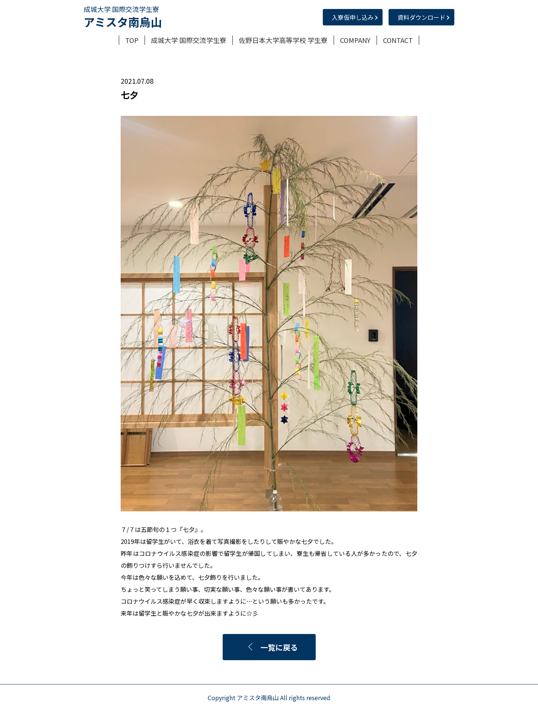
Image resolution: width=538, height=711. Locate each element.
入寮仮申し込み (353, 17)
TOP (132, 40)
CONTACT (398, 40)
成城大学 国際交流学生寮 (188, 40)
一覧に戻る (272, 647)
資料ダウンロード (421, 17)
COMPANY (355, 40)
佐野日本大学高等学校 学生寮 (283, 40)
